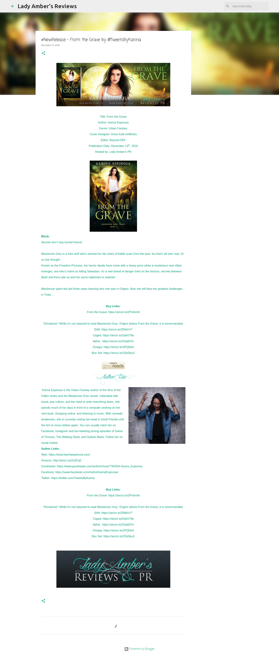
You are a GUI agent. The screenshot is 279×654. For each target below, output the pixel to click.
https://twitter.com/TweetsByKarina (73, 478)
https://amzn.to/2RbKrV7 (116, 329)
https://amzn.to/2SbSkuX (119, 352)
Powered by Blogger (139, 649)
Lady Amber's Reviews (47, 6)
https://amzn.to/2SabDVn (118, 341)
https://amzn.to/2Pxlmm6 (124, 312)
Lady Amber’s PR (120, 151)
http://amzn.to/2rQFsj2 (67, 460)
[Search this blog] (250, 6)
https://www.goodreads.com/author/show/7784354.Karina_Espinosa (99, 466)
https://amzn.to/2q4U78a (118, 335)
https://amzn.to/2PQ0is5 (119, 347)
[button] (43, 53)
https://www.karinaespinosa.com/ (69, 454)
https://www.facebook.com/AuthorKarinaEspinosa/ (86, 472)
